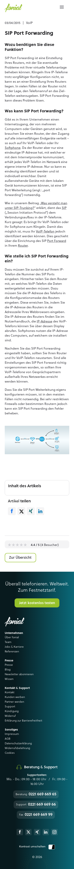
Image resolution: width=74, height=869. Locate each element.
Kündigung (12, 711)
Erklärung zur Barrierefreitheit (23, 720)
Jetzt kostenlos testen (37, 603)
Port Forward (56, 241)
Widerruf (10, 716)
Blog (7, 669)
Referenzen (12, 651)
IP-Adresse (44, 321)
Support (10, 706)
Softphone (13, 148)
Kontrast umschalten (37, 847)
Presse (9, 665)
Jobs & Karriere (14, 647)
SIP (64, 208)
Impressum (12, 734)
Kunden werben (15, 697)
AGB (7, 738)
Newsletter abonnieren (19, 674)
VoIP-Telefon (45, 231)
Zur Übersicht (20, 557)
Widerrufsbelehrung (17, 748)
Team (8, 642)
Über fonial (12, 637)
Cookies (10, 753)
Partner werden (14, 702)
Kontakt (9, 692)
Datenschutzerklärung (18, 743)
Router (23, 245)
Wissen (9, 679)
